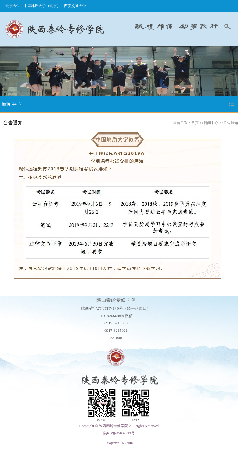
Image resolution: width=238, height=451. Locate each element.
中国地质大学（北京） (42, 6)
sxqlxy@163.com (120, 443)
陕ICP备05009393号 (119, 433)
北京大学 (12, 6)
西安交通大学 (75, 6)
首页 (195, 123)
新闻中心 (211, 123)
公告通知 (230, 123)
